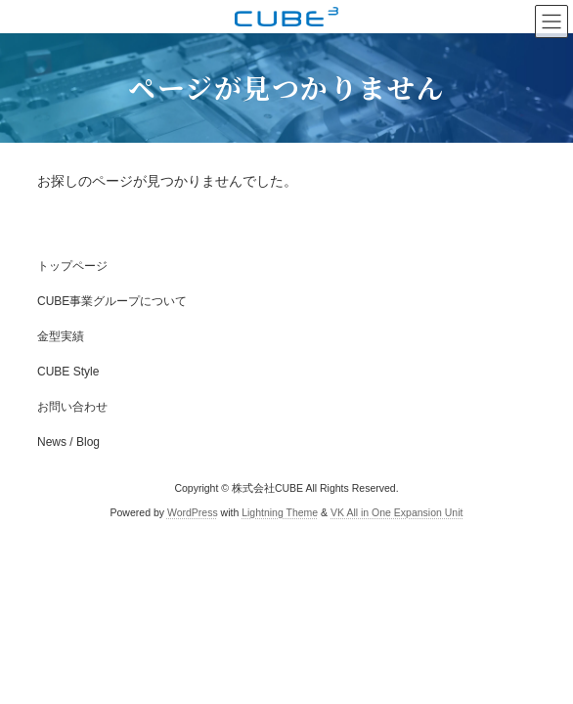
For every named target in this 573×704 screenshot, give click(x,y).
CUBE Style (68, 371)
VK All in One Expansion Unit (397, 512)
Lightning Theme (280, 512)
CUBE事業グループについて (112, 301)
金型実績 (60, 336)
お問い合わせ (72, 407)
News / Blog (68, 442)
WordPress (192, 512)
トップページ (72, 266)
